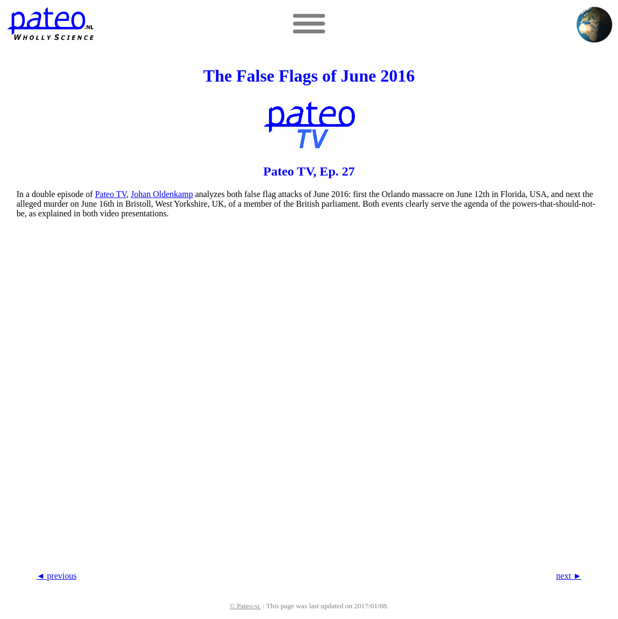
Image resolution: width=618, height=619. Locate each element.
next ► (568, 575)
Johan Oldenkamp (161, 194)
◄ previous (57, 575)
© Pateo (245, 606)
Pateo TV (111, 194)
